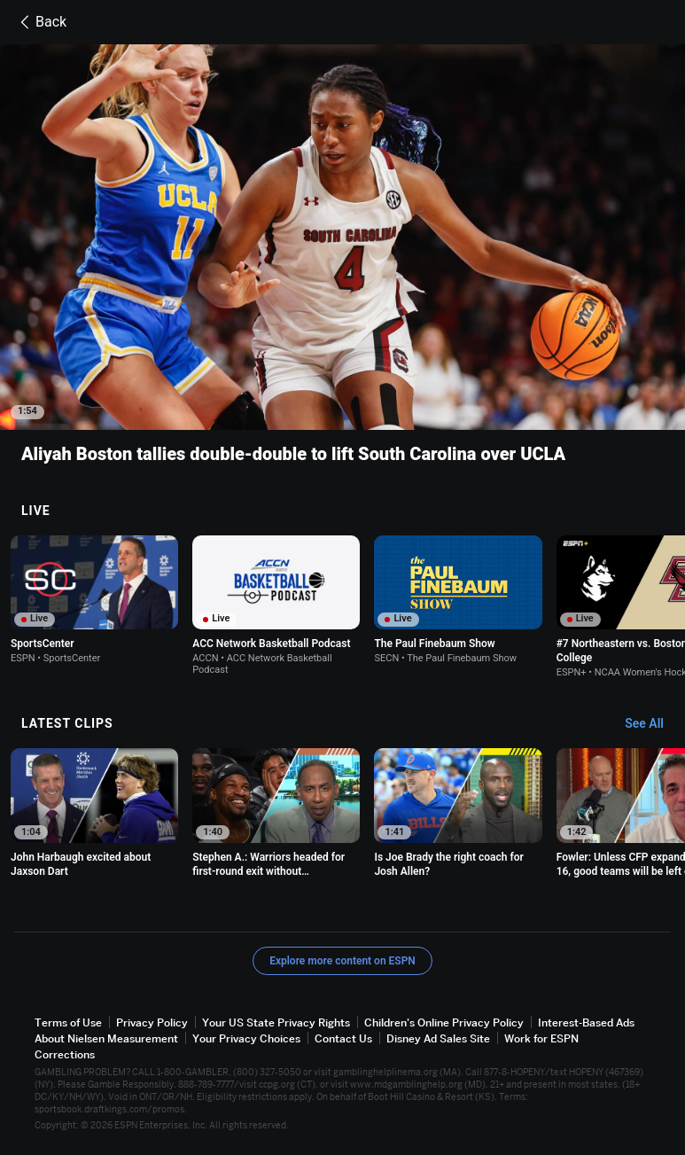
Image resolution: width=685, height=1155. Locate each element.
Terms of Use (68, 1022)
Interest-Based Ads (586, 1022)
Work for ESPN (541, 1038)
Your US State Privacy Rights (276, 1022)
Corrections (65, 1055)
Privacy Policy (152, 1022)
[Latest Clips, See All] (652, 724)
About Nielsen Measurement (106, 1038)
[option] (94, 599)
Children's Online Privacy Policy (444, 1022)
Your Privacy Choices (246, 1038)
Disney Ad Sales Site (438, 1038)
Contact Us (343, 1038)
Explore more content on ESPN (342, 961)
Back (40, 22)
